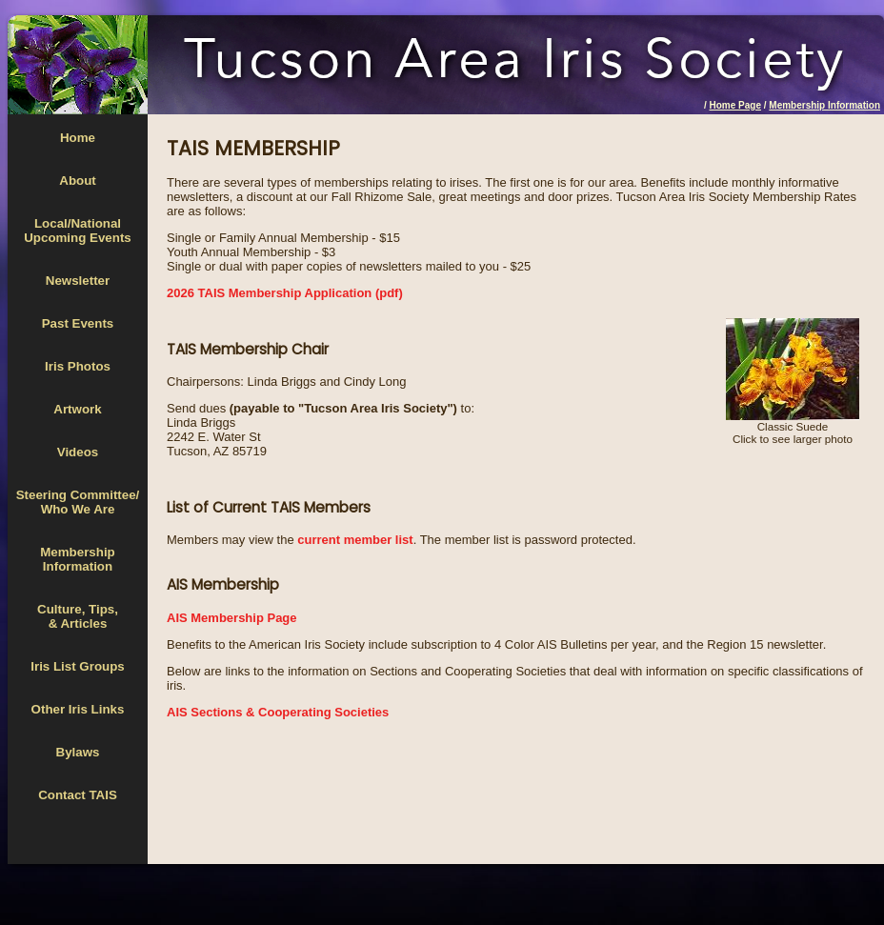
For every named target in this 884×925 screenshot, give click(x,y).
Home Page (735, 105)
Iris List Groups (77, 666)
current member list (354, 540)
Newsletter (78, 280)
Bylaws (78, 752)
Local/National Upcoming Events (77, 230)
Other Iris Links (78, 709)
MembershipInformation (77, 559)
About (77, 180)
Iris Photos (77, 366)
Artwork (77, 409)
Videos (77, 452)
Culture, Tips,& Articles (77, 616)
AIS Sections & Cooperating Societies (278, 712)
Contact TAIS (77, 795)
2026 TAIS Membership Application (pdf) (285, 293)
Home (77, 138)
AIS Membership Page (232, 618)
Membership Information (824, 105)
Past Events (78, 323)
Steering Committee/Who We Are (78, 502)
